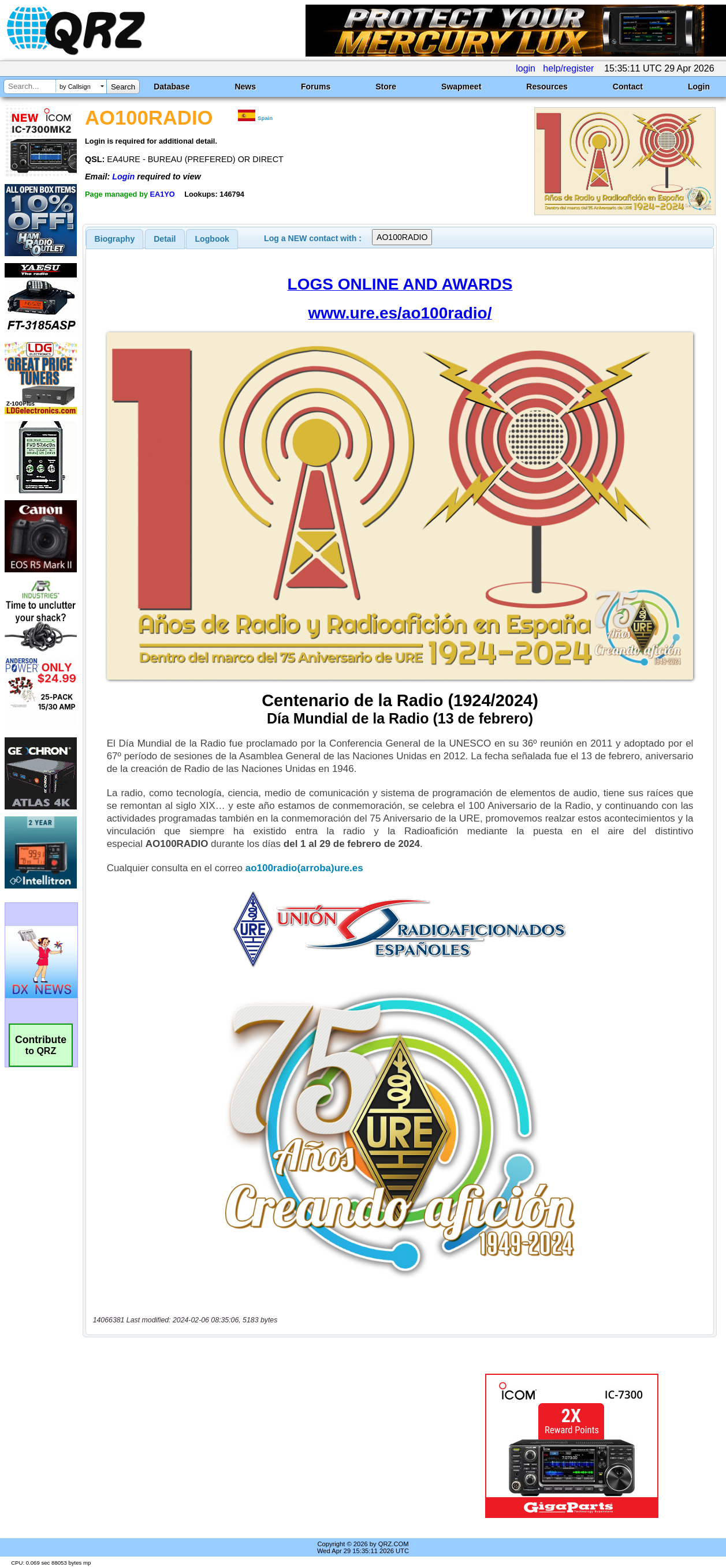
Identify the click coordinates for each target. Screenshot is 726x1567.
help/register (568, 68)
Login (699, 86)
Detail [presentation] (165, 238)
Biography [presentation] (115, 238)
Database (171, 86)
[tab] (115, 239)
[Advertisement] (264, 1446)
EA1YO (162, 194)
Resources (547, 86)
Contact (628, 86)
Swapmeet (461, 86)
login (525, 68)
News (245, 86)
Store (385, 86)
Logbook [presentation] (212, 238)
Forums (315, 86)
